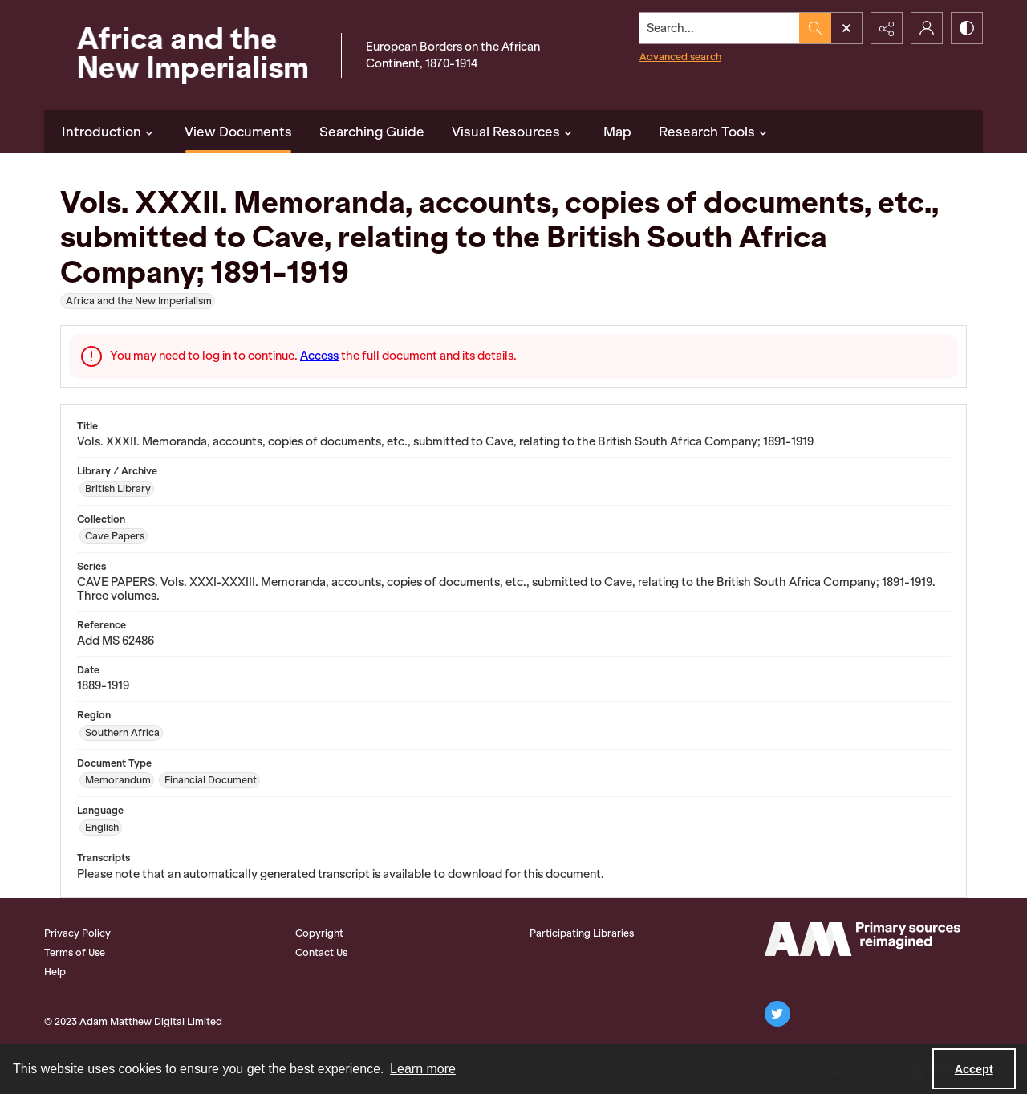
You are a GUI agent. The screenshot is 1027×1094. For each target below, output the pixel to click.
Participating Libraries (582, 933)
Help (55, 972)
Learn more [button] (423, 1069)
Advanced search (680, 57)
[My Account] (926, 28)
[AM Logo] (862, 939)
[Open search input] (846, 28)
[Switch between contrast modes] (967, 28)
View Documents (238, 132)
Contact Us (321, 952)
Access (319, 355)
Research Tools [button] (715, 131)
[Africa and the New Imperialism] (188, 55)
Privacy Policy (77, 933)
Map (617, 132)
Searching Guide (371, 132)
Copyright (319, 933)
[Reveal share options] (886, 28)
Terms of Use (74, 952)
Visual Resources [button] (514, 131)
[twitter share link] (777, 1014)
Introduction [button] (109, 131)
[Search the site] (719, 28)
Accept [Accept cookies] (974, 1069)
